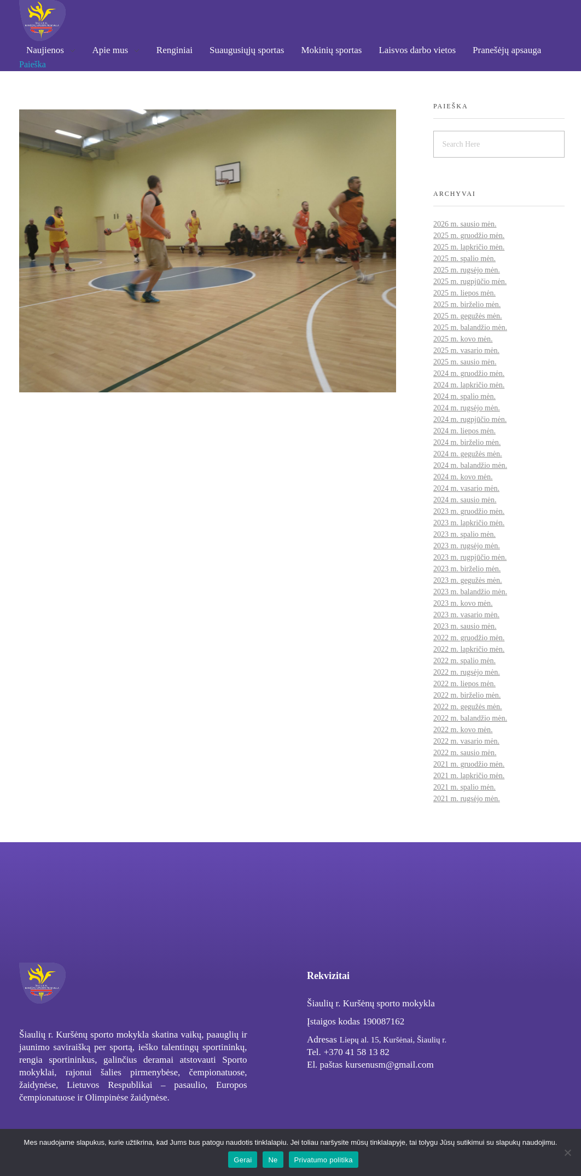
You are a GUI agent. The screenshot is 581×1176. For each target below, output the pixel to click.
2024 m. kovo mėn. (463, 477)
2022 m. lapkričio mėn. (468, 649)
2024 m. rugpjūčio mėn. (470, 419)
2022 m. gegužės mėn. (467, 707)
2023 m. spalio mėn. (464, 534)
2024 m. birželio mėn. (467, 442)
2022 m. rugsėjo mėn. (466, 672)
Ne (272, 1160)
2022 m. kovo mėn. (463, 730)
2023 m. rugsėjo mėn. (466, 546)
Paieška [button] (32, 64)
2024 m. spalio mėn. (464, 396)
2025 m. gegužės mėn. (467, 316)
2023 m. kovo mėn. (463, 603)
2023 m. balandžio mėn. (470, 592)
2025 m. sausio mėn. (465, 362)
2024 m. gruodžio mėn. (468, 373)
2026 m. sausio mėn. (465, 224)
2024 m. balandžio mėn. (470, 465)
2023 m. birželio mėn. (467, 569)
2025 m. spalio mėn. (464, 258)
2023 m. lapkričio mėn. (468, 523)
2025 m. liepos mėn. (464, 293)
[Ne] (567, 1152)
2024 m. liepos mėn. (464, 431)
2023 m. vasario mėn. (466, 615)
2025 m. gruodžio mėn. (468, 235)
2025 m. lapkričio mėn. (468, 247)
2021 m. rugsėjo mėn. (466, 799)
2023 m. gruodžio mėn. (468, 511)
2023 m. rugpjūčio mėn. (470, 557)
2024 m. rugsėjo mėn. (466, 408)
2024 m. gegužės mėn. (467, 454)
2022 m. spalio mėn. (464, 661)
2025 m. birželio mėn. (467, 304)
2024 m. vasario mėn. (466, 488)
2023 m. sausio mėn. (465, 626)
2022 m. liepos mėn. (464, 684)
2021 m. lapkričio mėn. (468, 776)
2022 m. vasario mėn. (466, 741)
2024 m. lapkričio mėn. (468, 385)
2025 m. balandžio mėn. (470, 327)
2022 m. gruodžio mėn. (468, 638)
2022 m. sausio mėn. (465, 753)
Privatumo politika (323, 1160)
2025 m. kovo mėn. (463, 339)
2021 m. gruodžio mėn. (468, 764)
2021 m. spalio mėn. (464, 787)
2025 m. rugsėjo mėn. (466, 270)
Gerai (243, 1160)
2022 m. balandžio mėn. (470, 718)
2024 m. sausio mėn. (465, 500)
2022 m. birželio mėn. (467, 695)
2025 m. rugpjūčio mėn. (470, 281)
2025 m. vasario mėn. (466, 350)
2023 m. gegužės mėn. (467, 580)
